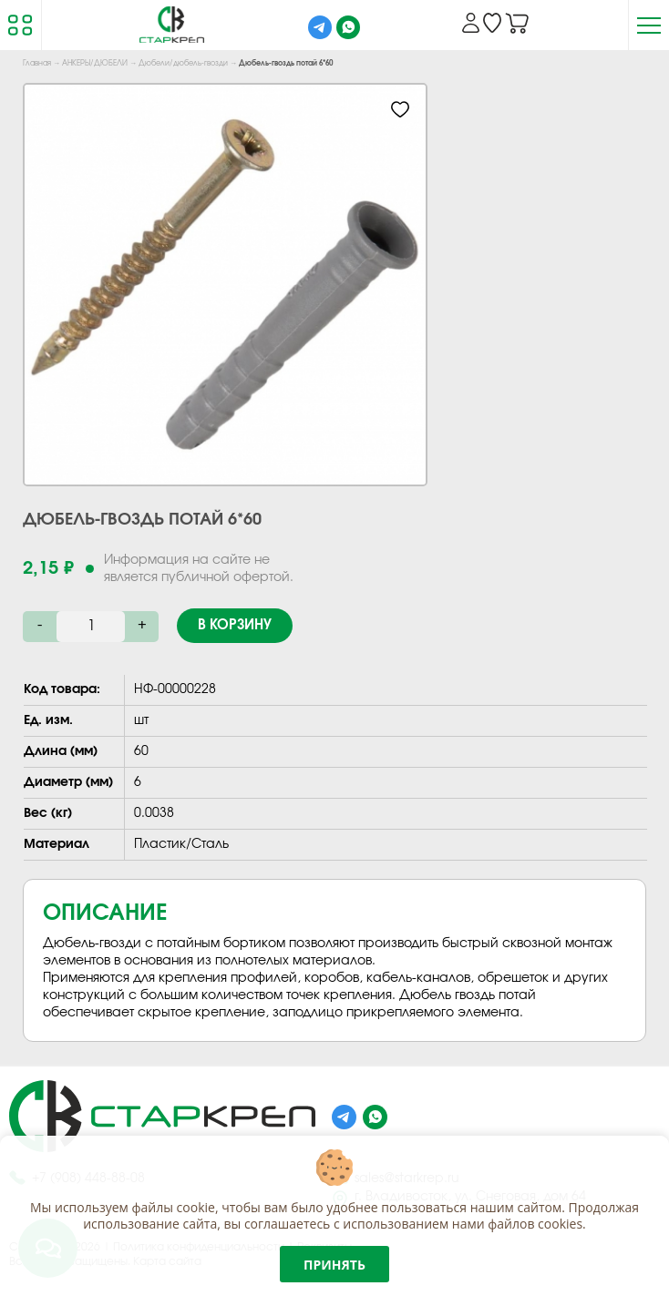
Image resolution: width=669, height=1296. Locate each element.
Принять (334, 1264)
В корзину (235, 625)
